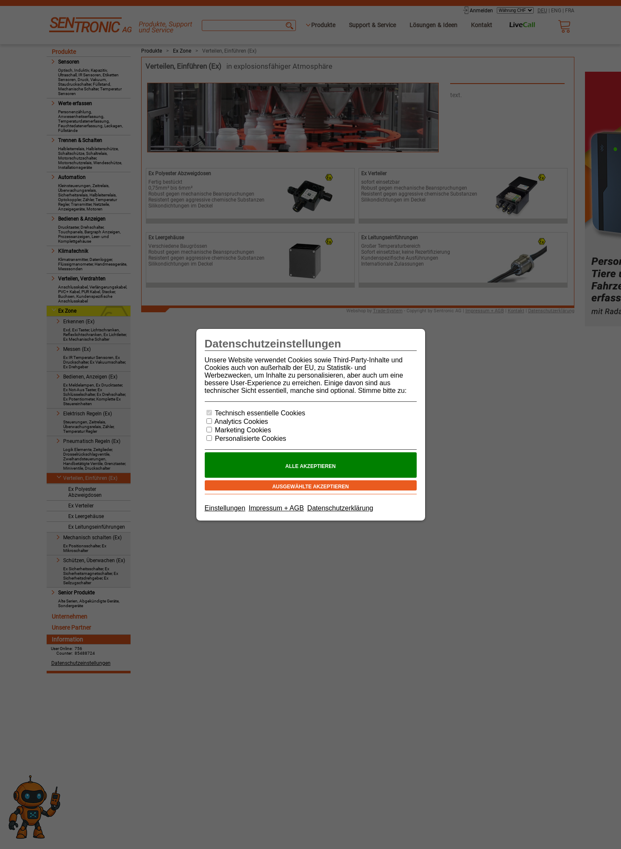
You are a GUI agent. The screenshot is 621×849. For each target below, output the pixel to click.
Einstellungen (225, 508)
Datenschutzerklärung (340, 508)
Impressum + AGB (276, 508)
